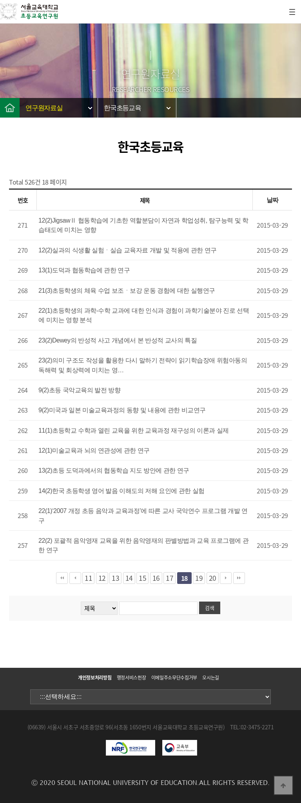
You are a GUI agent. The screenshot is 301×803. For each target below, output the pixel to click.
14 (129, 578)
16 (156, 578)
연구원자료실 (44, 108)
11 (88, 578)
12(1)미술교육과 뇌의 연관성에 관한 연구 (94, 450)
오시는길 (210, 677)
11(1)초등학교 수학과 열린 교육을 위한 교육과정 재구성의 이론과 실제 (133, 430)
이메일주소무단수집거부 (174, 677)
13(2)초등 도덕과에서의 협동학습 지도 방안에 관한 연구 (113, 470)
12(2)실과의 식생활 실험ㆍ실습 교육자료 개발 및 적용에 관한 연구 (127, 250)
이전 (75, 578)
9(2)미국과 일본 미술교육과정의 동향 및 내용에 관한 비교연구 (122, 410)
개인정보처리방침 (94, 677)
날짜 (273, 200)
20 (212, 578)
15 (142, 578)
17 (169, 578)
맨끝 (239, 578)
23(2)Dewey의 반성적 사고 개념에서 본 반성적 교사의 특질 (117, 340)
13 (115, 578)
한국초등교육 (122, 108)
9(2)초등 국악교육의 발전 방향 (79, 390)
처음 (62, 578)
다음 (226, 578)
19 (199, 578)
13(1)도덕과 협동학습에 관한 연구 (84, 270)
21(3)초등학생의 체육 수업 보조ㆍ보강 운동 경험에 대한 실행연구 (126, 290)
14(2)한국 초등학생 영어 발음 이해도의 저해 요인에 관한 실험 (121, 491)
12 (102, 578)
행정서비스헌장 (131, 677)
